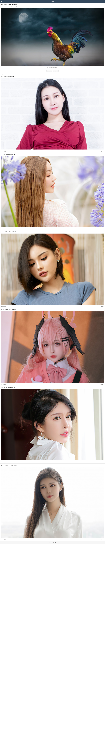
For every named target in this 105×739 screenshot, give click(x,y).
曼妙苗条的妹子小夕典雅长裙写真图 (8, 231)
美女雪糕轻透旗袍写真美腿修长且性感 (9, 465)
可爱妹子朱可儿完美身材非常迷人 (8, 154)
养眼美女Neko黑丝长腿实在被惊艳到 (8, 76)
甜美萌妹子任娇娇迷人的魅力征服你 (8, 309)
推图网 (52, 1)
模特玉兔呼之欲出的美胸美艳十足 (8, 387)
